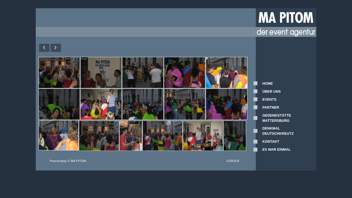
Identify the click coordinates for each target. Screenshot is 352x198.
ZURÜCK (233, 161)
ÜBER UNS (271, 91)
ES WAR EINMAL (276, 149)
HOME (267, 83)
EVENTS (269, 99)
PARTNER (270, 107)
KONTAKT (270, 141)
